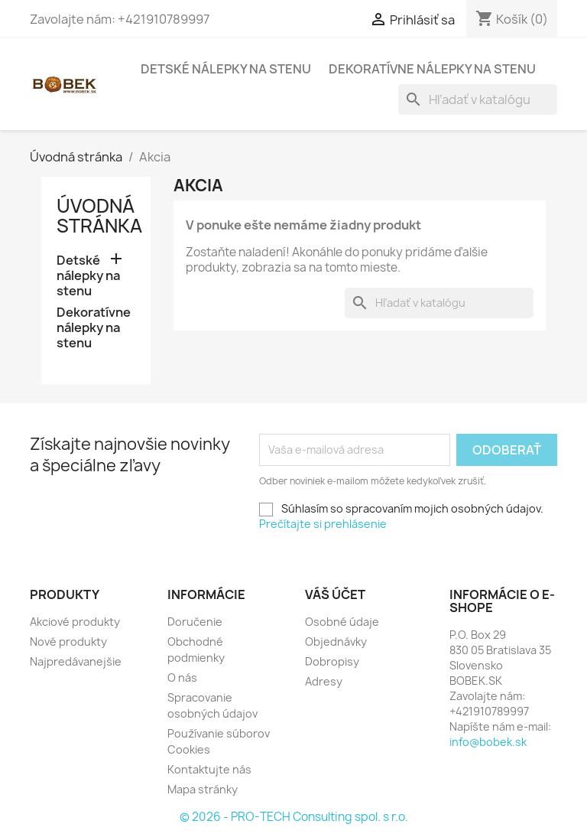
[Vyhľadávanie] (477, 99)
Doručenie (194, 621)
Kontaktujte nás (209, 769)
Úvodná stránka (99, 216)
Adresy (323, 681)
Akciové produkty (75, 621)
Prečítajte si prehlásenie (323, 523)
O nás (182, 677)
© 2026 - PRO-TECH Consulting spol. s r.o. (294, 817)
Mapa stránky (202, 789)
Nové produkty (68, 641)
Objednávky (336, 641)
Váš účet (335, 594)
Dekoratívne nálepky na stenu (432, 68)
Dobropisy (332, 661)
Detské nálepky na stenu (226, 68)
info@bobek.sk (488, 741)
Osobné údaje (342, 621)
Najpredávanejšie (76, 661)
